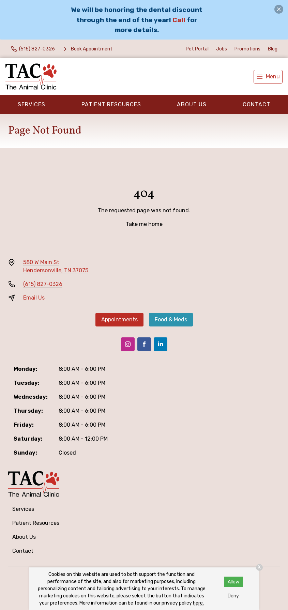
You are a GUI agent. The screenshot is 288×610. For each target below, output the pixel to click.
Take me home (144, 224)
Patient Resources (111, 104)
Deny (233, 596)
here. (198, 603)
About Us (192, 104)
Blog (272, 49)
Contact (256, 104)
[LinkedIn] (160, 344)
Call (178, 20)
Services (31, 104)
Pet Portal (197, 49)
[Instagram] (128, 344)
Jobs (221, 49)
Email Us (34, 297)
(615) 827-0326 (42, 284)
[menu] (268, 76)
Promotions (247, 49)
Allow (233, 582)
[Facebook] (144, 344)
